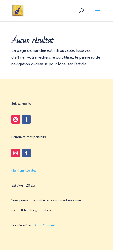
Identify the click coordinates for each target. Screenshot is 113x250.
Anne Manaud (44, 225)
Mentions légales (23, 171)
